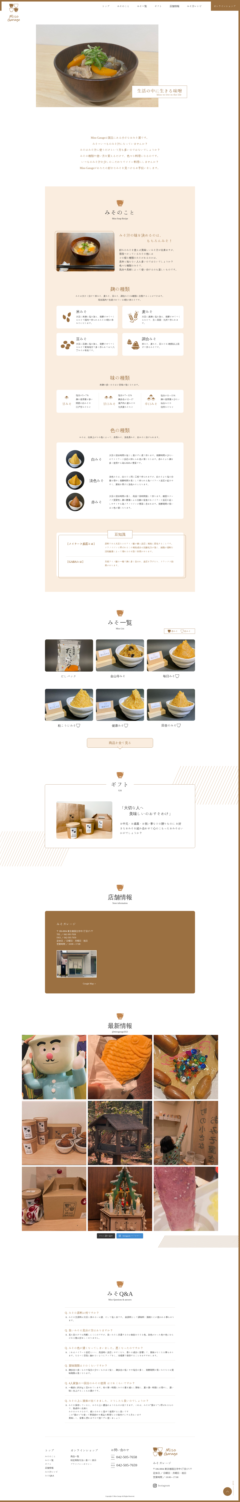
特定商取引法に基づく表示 (83, 1460)
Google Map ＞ (89, 984)
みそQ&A (49, 1476)
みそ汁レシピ (194, 6)
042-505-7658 (124, 1457)
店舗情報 (174, 6)
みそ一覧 (142, 6)
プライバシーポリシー (81, 1464)
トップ (106, 6)
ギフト (158, 6)
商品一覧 (75, 1456)
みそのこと (123, 6)
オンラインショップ (225, 6)
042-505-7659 (124, 1465)
